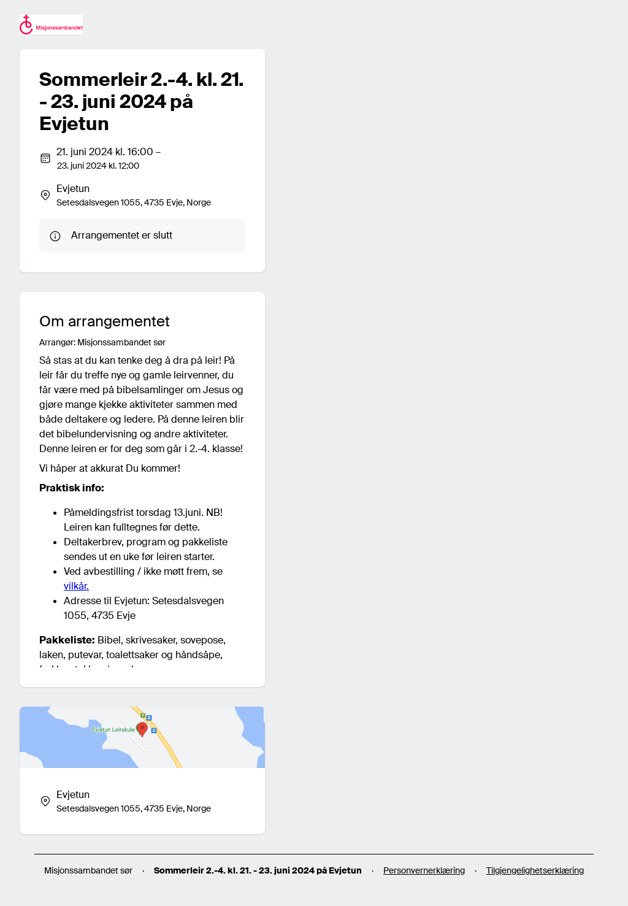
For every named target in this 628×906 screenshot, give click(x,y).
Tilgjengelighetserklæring (535, 870)
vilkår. (76, 586)
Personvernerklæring (424, 870)
